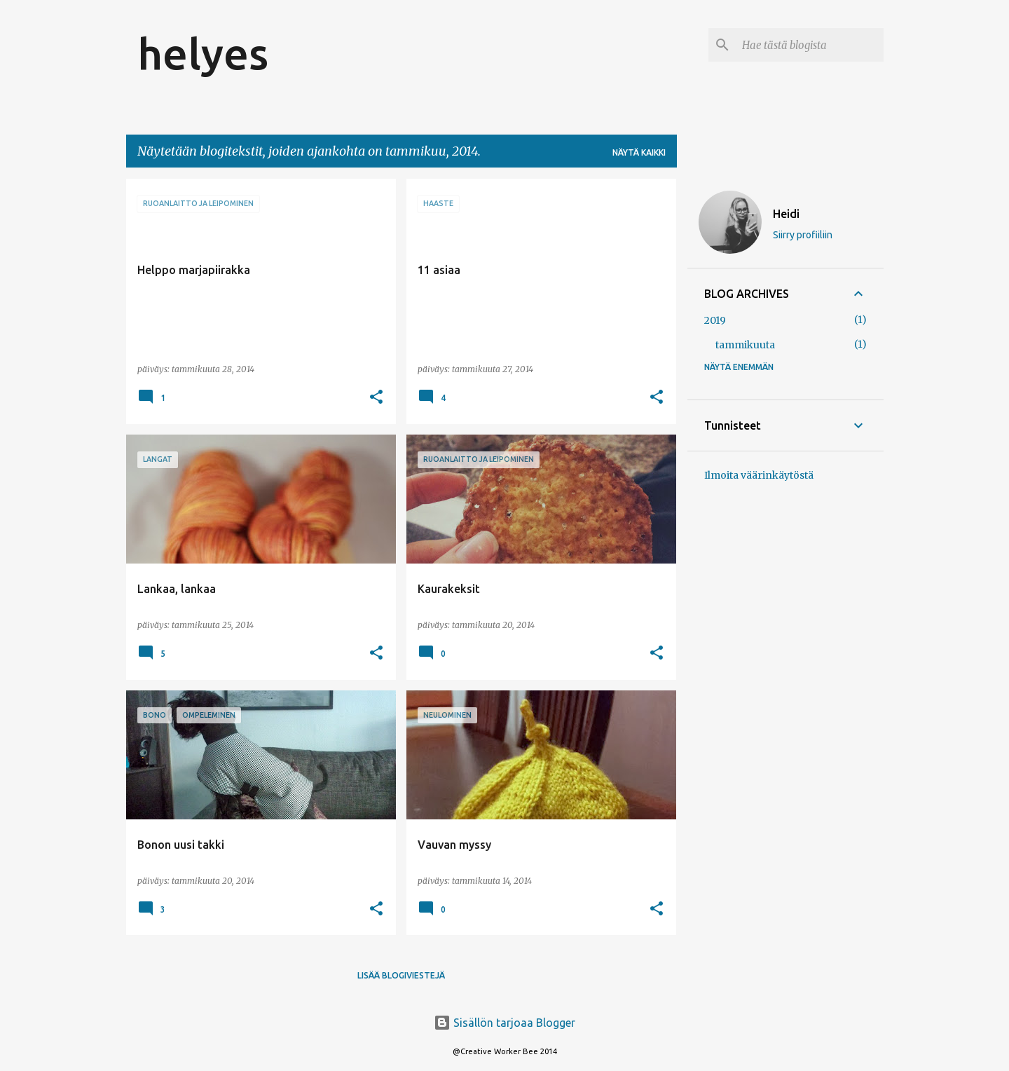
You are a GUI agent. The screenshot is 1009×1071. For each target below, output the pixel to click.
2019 (715, 320)
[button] (376, 397)
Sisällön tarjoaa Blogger (504, 1022)
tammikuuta (745, 345)
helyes (202, 53)
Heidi (786, 213)
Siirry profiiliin (802, 234)
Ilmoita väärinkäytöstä (759, 475)
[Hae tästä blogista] (810, 45)
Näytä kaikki (639, 152)
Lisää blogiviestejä (401, 975)
